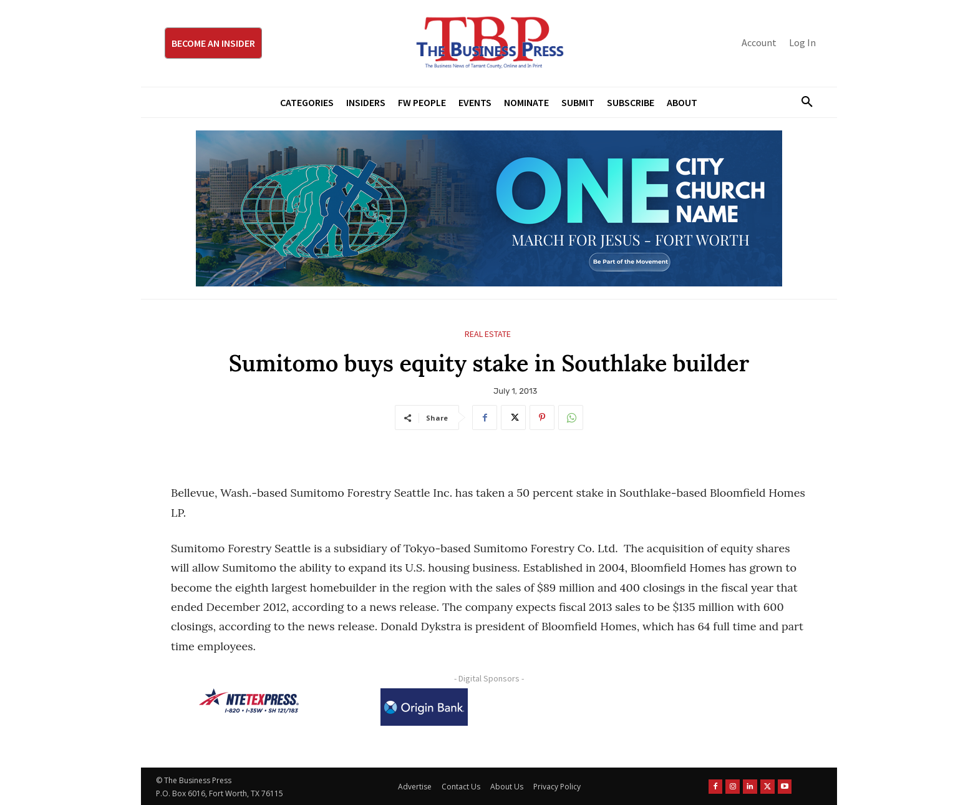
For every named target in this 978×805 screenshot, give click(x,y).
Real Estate (488, 334)
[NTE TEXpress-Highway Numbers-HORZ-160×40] (249, 700)
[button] (802, 102)
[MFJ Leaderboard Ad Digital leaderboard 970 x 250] (489, 208)
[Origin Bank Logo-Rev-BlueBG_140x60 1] (424, 707)
